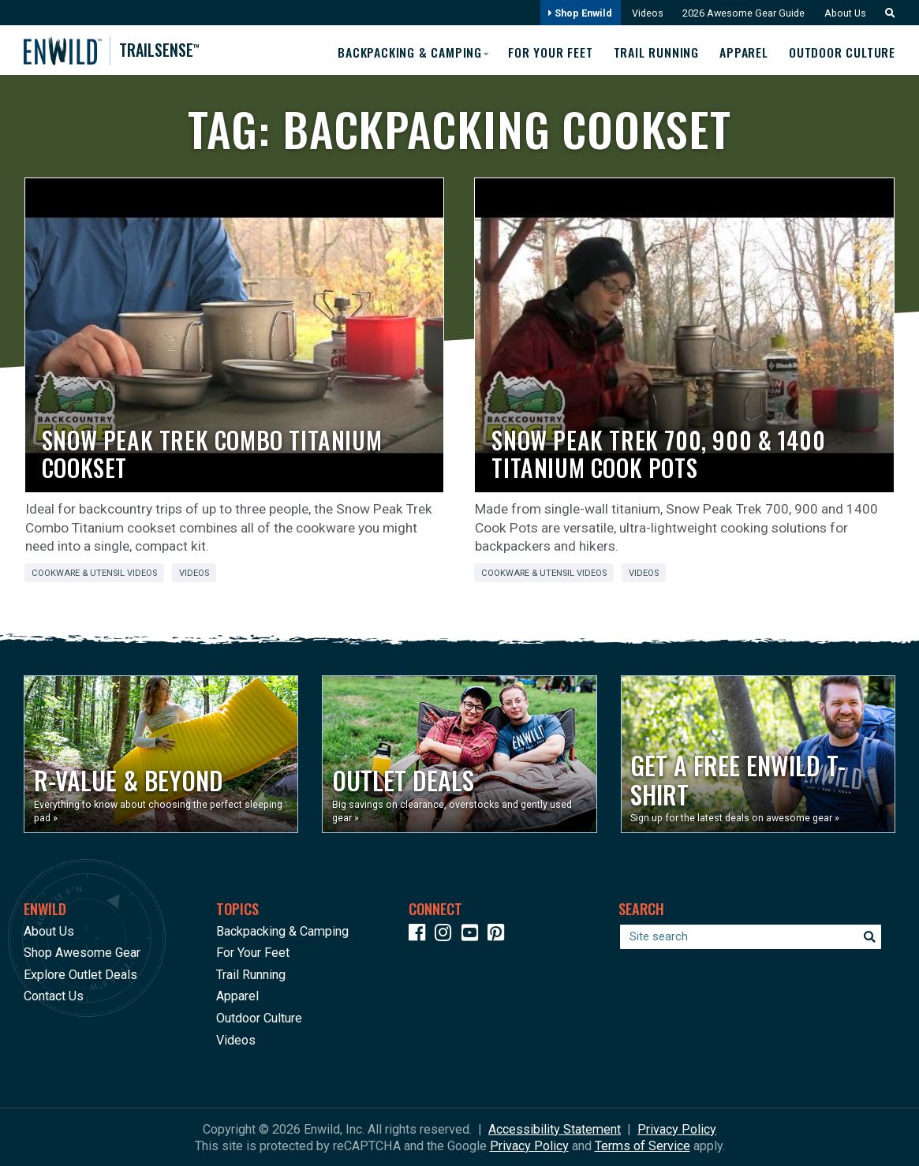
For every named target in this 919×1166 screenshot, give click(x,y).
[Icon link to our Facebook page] (420, 934)
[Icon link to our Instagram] (446, 934)
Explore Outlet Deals (80, 973)
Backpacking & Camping (282, 930)
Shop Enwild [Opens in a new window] (576, 13)
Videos (644, 13)
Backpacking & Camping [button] (404, 51)
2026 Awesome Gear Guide (741, 13)
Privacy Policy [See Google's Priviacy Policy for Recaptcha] (529, 1145)
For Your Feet (546, 52)
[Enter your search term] (750, 936)
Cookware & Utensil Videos (94, 573)
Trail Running (653, 52)
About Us (844, 13)
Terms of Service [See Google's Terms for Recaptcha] (642, 1145)
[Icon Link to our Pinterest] (499, 934)
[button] (885, 13)
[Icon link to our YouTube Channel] (473, 934)
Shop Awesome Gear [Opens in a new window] (82, 952)
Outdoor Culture (841, 52)
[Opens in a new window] (161, 753)
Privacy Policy (676, 1128)
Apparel (742, 52)
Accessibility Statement (554, 1128)
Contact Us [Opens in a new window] (54, 995)
